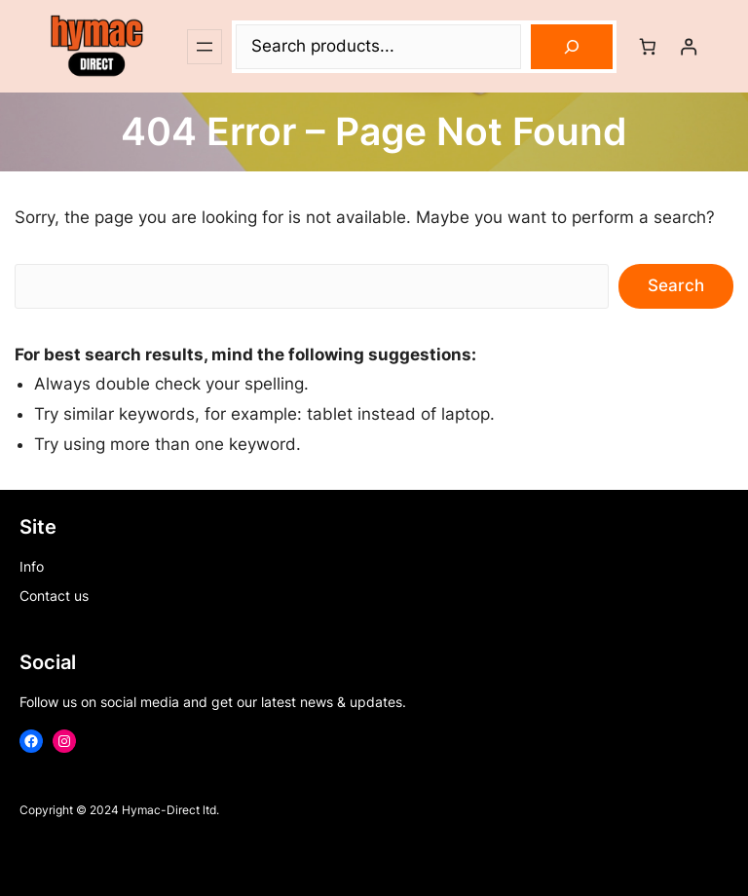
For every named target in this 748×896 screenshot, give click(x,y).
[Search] (572, 46)
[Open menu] (204, 46)
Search (676, 285)
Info (31, 566)
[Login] (689, 46)
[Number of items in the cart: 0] (647, 46)
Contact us (54, 595)
